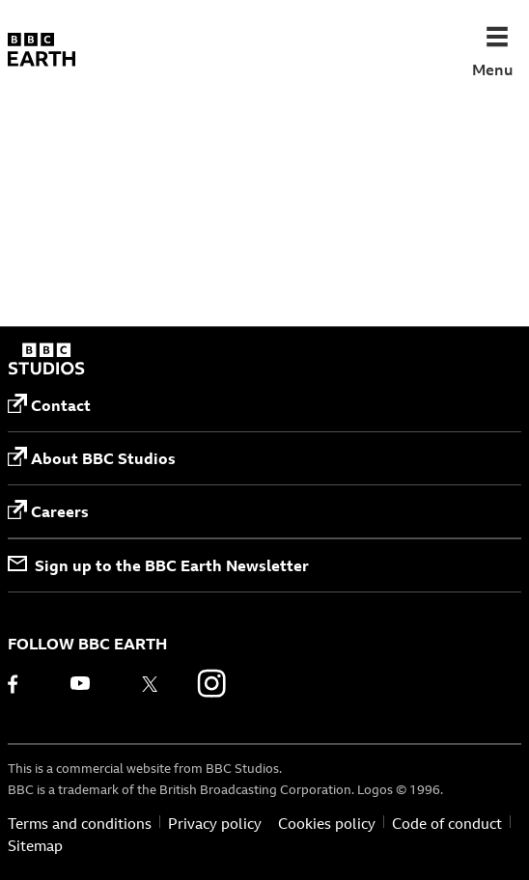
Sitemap (35, 846)
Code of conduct (447, 824)
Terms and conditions (80, 824)
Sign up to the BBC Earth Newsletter (158, 565)
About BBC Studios (92, 458)
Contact (49, 405)
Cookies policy (327, 824)
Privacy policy (215, 824)
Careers (48, 511)
